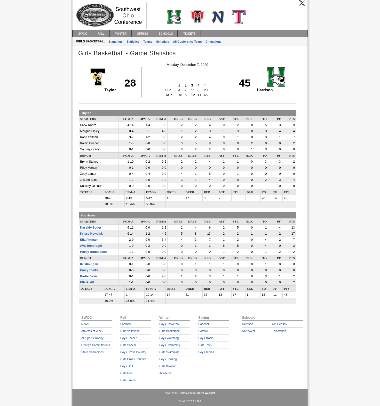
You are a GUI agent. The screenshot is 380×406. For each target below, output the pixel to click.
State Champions (92, 352)
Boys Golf (126, 366)
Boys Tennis (206, 352)
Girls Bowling (167, 366)
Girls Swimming (169, 352)
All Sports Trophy (92, 338)
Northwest (248, 331)
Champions (213, 41)
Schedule (162, 41)
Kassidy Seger (90, 227)
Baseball (204, 324)
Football (125, 324)
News (85, 324)
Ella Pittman (89, 239)
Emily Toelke (89, 270)
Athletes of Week (92, 331)
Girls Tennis (127, 380)
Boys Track (205, 338)
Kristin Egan (89, 264)
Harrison (247, 324)
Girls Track (205, 345)
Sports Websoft (205, 392)
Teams (147, 41)
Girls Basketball (169, 331)
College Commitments (95, 345)
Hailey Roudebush (93, 252)
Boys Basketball (169, 324)
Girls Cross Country (133, 359)
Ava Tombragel (91, 245)
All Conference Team (187, 41)
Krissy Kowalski (92, 233)
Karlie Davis (89, 276)
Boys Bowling (168, 359)
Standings (116, 41)
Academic (165, 373)
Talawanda (279, 331)
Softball (203, 331)
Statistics (133, 41)
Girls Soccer (128, 345)
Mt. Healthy (279, 324)
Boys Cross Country (133, 352)
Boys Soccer (128, 338)
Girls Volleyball (130, 331)
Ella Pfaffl (87, 282)
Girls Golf (126, 373)
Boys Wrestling (169, 338)
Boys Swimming (169, 345)
